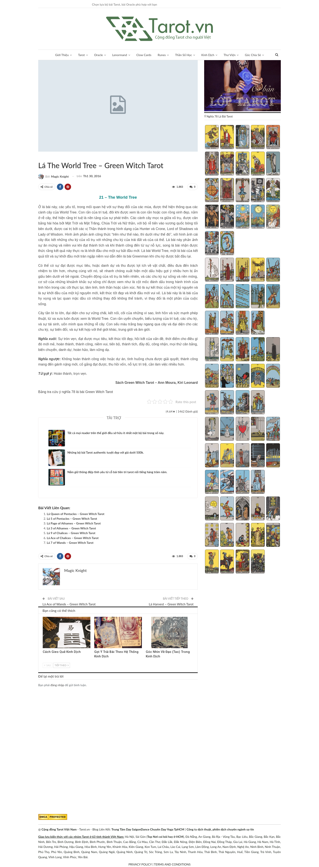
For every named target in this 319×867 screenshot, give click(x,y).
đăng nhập (57, 685)
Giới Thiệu (62, 55)
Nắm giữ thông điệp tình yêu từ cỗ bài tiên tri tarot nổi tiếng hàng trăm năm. (117, 472)
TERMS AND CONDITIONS (172, 864)
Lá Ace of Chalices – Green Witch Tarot (73, 538)
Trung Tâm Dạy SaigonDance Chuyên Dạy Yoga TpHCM (147, 829)
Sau (47, 665)
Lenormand (119, 55)
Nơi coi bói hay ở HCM (168, 836)
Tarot (81, 55)
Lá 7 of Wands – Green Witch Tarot (70, 542)
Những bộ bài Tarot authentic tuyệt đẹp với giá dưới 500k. (105, 452)
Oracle (98, 55)
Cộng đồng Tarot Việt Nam (59, 829)
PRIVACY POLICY (140, 864)
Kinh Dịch (207, 55)
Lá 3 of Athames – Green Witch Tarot (71, 528)
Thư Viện (230, 55)
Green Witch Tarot (39, 156)
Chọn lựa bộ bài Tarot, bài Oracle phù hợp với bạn (124, 4)
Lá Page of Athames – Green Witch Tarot (74, 523)
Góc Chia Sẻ (253, 55)
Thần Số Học (183, 55)
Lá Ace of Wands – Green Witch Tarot (69, 604)
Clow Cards (143, 55)
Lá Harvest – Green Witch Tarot (171, 604)
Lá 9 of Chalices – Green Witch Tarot (71, 533)
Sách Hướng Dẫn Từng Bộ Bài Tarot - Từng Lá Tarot (43, 156)
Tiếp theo (61, 665)
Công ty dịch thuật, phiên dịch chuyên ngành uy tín (220, 829)
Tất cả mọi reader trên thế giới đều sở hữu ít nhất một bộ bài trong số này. (115, 433)
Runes (162, 55)
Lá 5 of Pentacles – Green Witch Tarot (72, 518)
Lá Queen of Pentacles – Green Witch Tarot (75, 514)
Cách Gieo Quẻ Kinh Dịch (62, 652)
